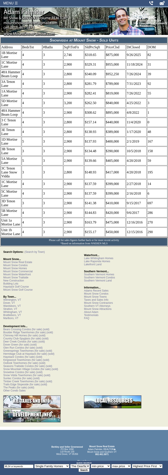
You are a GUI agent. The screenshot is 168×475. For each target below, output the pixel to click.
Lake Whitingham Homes (98, 258)
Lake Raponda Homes (97, 261)
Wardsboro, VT (12, 305)
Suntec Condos (12, 378)
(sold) (45, 329)
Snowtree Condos (13, 372)
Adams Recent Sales (96, 290)
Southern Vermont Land (98, 280)
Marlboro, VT (10, 318)
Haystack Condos (13, 356)
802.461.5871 (101, 454)
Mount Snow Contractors (98, 302)
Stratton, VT (10, 309)
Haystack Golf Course (16, 286)
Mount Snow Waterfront (17, 274)
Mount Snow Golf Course (18, 289)
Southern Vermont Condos (99, 277)
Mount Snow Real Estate (17, 262)
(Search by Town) (34, 251)
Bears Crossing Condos (17, 329)
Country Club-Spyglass (16, 338)
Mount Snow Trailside (15, 277)
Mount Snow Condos (15, 265)
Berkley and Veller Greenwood (67, 447)
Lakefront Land (93, 264)
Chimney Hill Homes (15, 335)
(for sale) (36, 329)
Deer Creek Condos (14, 341)
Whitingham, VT (12, 312)
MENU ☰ (10, 3)
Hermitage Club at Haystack (19, 353)
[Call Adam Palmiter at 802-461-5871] (151, 3)
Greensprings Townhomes (18, 350)
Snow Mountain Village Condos (21, 369)
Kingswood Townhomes (17, 359)
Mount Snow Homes (15, 268)
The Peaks (9, 387)
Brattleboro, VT (12, 315)
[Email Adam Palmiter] (162, 3)
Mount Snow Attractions (98, 309)
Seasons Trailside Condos (18, 366)
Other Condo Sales (14, 390)
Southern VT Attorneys (97, 305)
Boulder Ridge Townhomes (19, 332)
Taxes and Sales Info (96, 299)
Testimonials (91, 315)
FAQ (86, 318)
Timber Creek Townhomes (18, 381)
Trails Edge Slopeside (16, 384)
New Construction (13, 280)
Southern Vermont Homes (99, 274)
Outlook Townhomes (15, 363)
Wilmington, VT (12, 299)
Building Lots (10, 283)
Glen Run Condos (13, 347)
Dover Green (10, 344)
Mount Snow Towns (95, 296)
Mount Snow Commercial (18, 271)
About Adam (91, 312)
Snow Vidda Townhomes (17, 375)
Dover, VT (9, 302)
